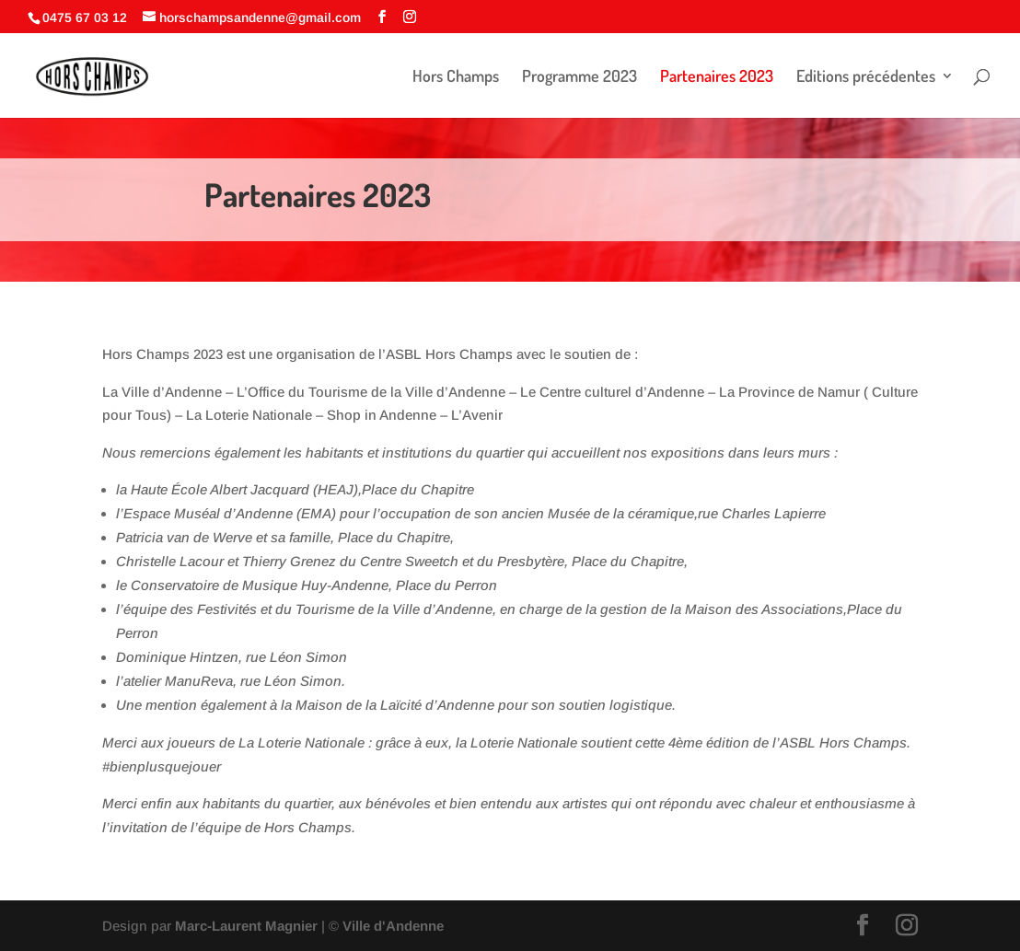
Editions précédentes (865, 77)
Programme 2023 (579, 77)
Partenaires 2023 (716, 77)
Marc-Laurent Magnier (246, 926)
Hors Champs (455, 77)
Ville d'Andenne (391, 926)
